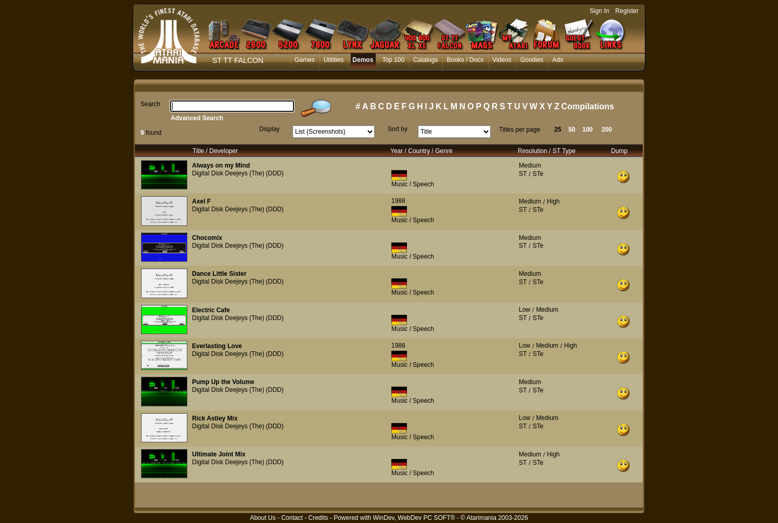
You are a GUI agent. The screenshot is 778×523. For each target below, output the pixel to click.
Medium (530, 165)
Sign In (599, 11)
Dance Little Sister (219, 273)
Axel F (201, 201)
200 (607, 129)
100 (587, 129)
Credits (318, 517)
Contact (291, 517)
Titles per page (519, 129)
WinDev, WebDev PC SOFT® (414, 517)
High (553, 201)
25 (557, 129)
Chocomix (207, 237)
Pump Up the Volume (223, 382)
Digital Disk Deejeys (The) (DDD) (238, 173)
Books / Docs (465, 59)
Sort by (397, 129)
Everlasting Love (217, 346)
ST (523, 173)
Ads (557, 59)
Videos (501, 59)
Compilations (588, 106)
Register (627, 11)
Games (305, 59)
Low (524, 309)
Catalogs (425, 59)
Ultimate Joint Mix (219, 454)
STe (537, 173)
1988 (398, 201)
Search (150, 104)
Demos (362, 59)
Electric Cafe (211, 310)
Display (269, 129)
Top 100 (393, 59)
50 (571, 129)
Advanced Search (197, 118)
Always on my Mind (221, 165)
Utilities (334, 59)
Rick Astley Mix (215, 418)
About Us (262, 517)
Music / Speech (412, 184)
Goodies (532, 59)
